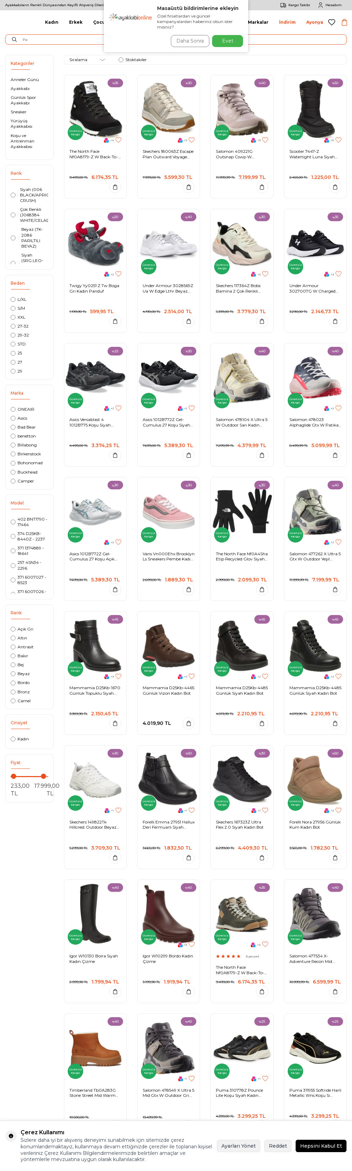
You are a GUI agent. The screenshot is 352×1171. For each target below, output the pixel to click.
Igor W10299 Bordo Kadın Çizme (168, 958)
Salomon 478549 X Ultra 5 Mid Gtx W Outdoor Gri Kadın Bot (168, 1093)
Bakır (19, 655)
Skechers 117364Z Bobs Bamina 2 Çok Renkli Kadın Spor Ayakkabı (238, 288)
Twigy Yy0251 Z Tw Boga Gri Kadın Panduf (94, 288)
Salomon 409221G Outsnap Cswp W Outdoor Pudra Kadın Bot (241, 154)
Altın (19, 637)
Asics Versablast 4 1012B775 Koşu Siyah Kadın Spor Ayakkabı (90, 422)
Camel (21, 700)
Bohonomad (27, 462)
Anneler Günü (25, 79)
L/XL (18, 299)
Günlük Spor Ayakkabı (23, 100)
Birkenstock (26, 453)
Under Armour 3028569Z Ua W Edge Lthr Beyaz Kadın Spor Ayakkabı (168, 288)
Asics (19, 418)
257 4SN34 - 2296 (26, 565)
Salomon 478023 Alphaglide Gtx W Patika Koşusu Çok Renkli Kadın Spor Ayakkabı (314, 422)
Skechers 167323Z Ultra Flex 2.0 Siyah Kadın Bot (240, 824)
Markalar (258, 22)
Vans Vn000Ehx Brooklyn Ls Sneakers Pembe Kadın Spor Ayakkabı (169, 556)
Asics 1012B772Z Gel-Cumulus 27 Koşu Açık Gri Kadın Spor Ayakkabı (93, 556)
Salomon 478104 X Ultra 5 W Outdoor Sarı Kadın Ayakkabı (241, 422)
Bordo (20, 682)
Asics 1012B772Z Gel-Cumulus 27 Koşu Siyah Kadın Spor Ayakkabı (166, 422)
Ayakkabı (20, 88)
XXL (18, 317)
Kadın (51, 22)
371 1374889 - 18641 (27, 550)
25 (16, 352)
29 (16, 371)
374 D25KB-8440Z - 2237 (28, 536)
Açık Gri (22, 629)
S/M (18, 308)
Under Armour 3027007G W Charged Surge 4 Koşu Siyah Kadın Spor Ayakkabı (314, 288)
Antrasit (22, 646)
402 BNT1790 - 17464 (29, 521)
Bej (17, 664)
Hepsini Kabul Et (321, 1146)
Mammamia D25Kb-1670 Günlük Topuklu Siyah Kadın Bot (94, 690)
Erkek (75, 22)
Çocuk (100, 22)
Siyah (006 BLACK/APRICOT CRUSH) (29, 195)
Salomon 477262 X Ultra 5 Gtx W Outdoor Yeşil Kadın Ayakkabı (315, 556)
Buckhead (24, 472)
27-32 (20, 326)
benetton (23, 436)
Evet (227, 41)
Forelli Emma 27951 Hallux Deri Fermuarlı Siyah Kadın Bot (169, 824)
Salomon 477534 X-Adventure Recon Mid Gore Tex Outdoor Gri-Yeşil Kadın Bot (311, 958)
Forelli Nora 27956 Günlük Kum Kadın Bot (315, 824)
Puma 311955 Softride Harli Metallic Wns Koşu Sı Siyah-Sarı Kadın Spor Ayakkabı (315, 1093)
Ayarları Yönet (238, 1146)
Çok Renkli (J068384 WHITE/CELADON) (29, 215)
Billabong (24, 444)
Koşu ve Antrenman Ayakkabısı (22, 141)
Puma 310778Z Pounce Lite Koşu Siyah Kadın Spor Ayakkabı (239, 1093)
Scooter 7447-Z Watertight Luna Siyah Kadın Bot (312, 154)
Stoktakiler (133, 59)
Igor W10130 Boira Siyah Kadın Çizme (93, 958)
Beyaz (20, 673)
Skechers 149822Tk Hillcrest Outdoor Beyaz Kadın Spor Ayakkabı (93, 824)
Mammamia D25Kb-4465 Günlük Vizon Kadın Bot (168, 690)
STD (18, 343)
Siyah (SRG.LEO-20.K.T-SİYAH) (27, 263)
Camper (22, 481)
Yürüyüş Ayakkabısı (21, 123)
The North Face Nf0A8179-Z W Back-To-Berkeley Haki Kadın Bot (240, 970)
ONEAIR (22, 409)
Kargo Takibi (294, 5)
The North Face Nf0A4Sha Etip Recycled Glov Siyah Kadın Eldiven (242, 556)
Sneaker (18, 111)
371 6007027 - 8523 (28, 580)
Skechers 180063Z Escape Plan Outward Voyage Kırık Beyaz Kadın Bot (168, 154)
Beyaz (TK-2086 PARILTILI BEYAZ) (27, 237)
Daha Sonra (187, 41)
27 (16, 362)
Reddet (278, 1146)
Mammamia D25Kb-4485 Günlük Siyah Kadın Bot (242, 690)
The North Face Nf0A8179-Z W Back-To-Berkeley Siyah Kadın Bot (94, 154)
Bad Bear (23, 427)
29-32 (20, 335)
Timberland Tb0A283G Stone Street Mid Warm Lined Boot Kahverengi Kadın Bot (92, 1093)
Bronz (20, 691)
